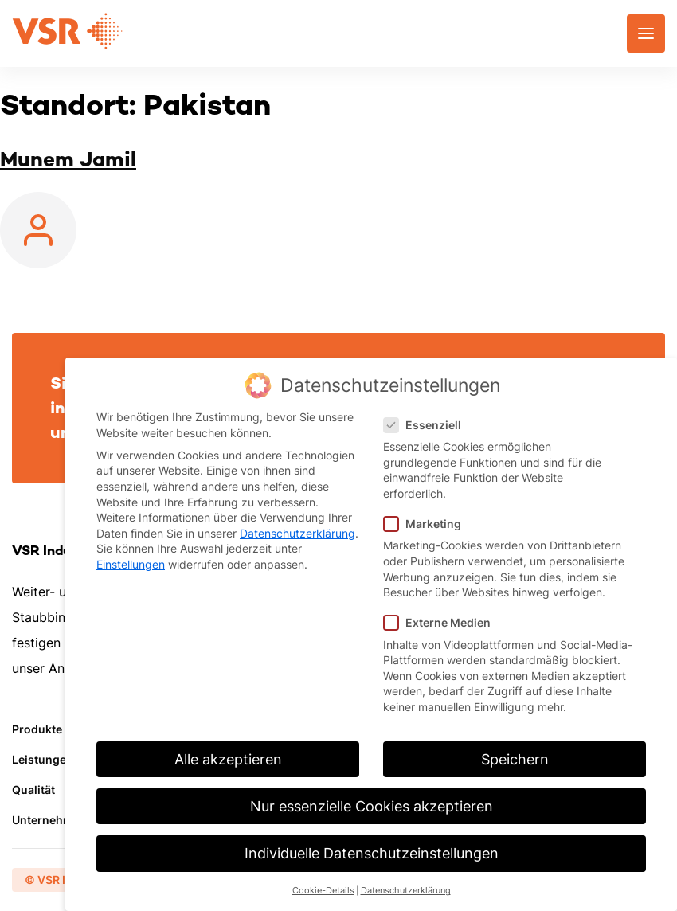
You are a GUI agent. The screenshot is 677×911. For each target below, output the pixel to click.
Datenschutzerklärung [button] (406, 891)
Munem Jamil (68, 159)
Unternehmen (49, 820)
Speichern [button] (515, 759)
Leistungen (42, 759)
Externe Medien (442, 622)
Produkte (37, 729)
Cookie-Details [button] (323, 891)
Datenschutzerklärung (297, 533)
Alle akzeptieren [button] (228, 759)
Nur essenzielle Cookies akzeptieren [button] (371, 806)
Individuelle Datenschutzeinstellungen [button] (372, 853)
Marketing (427, 523)
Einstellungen (130, 564)
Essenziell (427, 424)
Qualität (33, 789)
